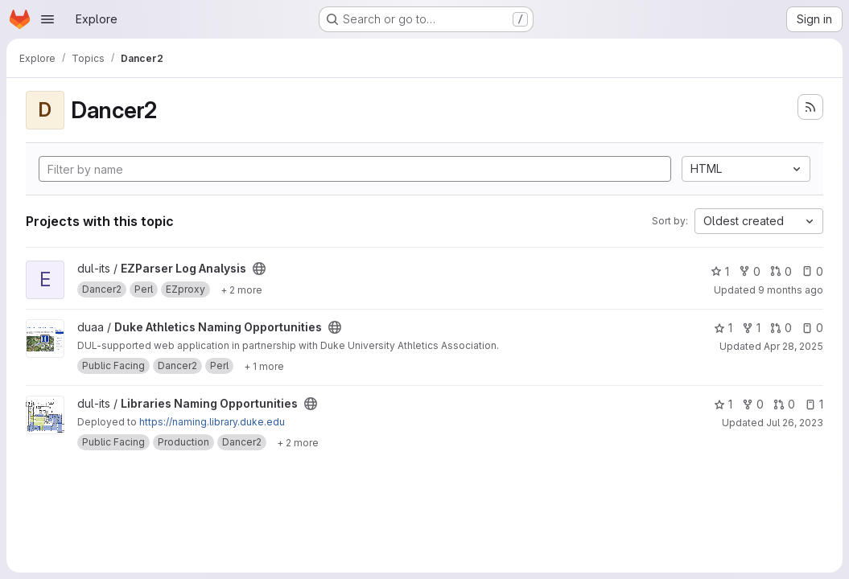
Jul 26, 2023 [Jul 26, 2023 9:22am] (794, 423)
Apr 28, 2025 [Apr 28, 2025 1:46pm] (793, 346)
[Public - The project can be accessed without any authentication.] (259, 268)
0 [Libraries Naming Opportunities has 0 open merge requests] (784, 404)
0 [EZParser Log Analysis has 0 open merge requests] (781, 271)
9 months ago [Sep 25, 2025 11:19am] (790, 290)
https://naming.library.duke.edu (212, 422)
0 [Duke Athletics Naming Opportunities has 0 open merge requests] (781, 328)
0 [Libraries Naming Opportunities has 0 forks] (753, 404)
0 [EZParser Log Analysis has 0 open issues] (812, 271)
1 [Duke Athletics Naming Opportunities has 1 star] (723, 328)
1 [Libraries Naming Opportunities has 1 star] (723, 404)
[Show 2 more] (241, 289)
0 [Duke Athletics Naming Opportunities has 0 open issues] (812, 328)
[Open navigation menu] (47, 19)
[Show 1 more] (264, 366)
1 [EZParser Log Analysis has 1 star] (720, 271)
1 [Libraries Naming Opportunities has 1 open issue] (814, 404)
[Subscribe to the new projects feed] (810, 107)
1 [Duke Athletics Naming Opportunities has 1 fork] (751, 328)
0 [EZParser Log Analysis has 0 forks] (749, 271)
